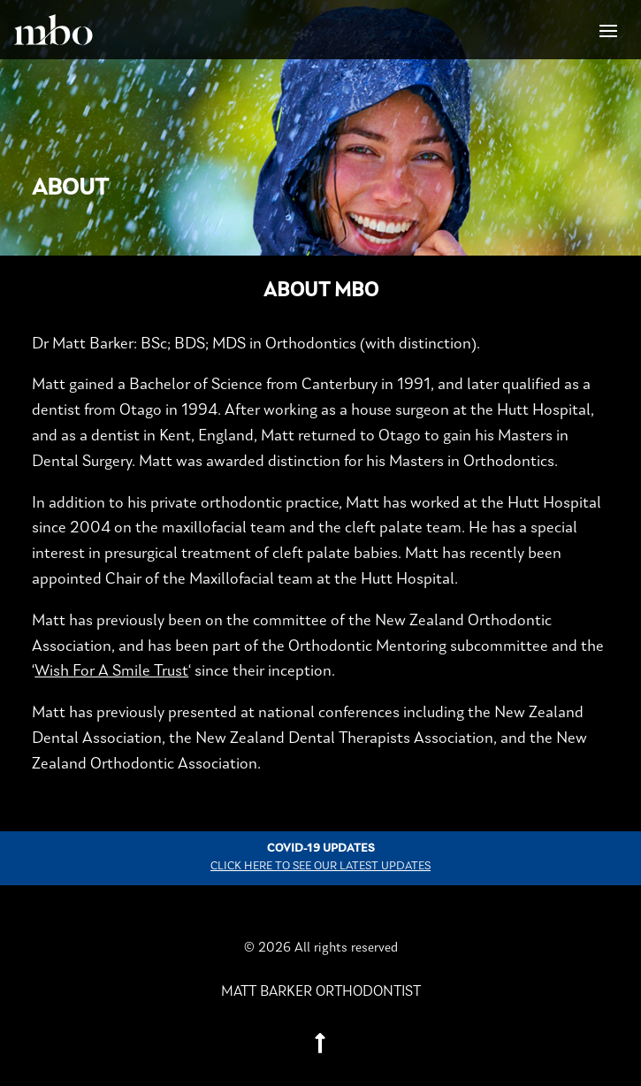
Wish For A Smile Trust (111, 671)
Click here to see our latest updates (320, 866)
